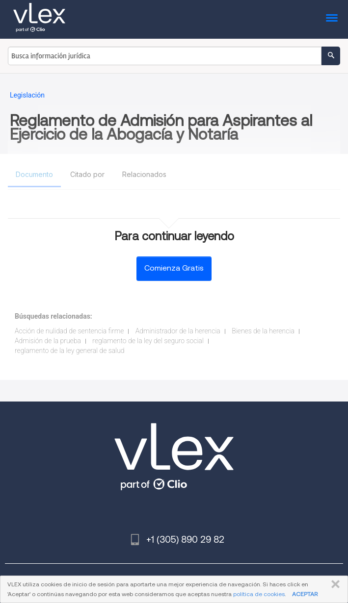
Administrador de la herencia (177, 331)
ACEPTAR (305, 594)
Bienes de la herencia (263, 331)
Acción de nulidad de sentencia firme (69, 331)
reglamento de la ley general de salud (70, 350)
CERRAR (333, 584)
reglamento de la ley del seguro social (147, 341)
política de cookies (259, 594)
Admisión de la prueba (48, 341)
